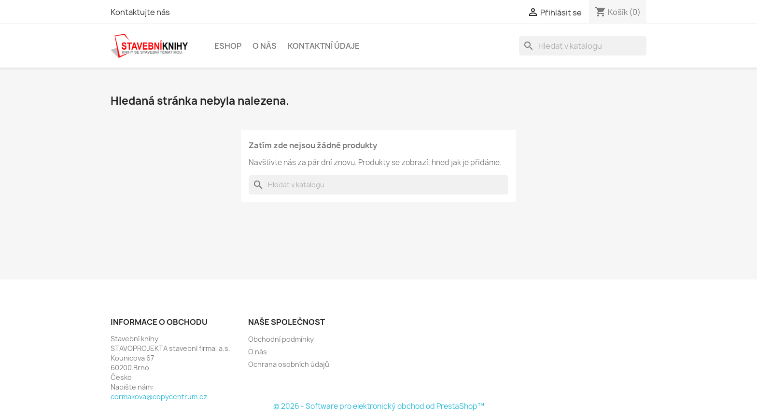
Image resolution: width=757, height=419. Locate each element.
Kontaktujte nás (140, 12)
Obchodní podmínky (281, 339)
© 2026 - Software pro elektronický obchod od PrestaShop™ (378, 406)
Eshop (227, 46)
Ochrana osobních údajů (288, 364)
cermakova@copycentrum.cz (159, 396)
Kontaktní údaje (324, 46)
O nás (264, 46)
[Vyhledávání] (582, 46)
